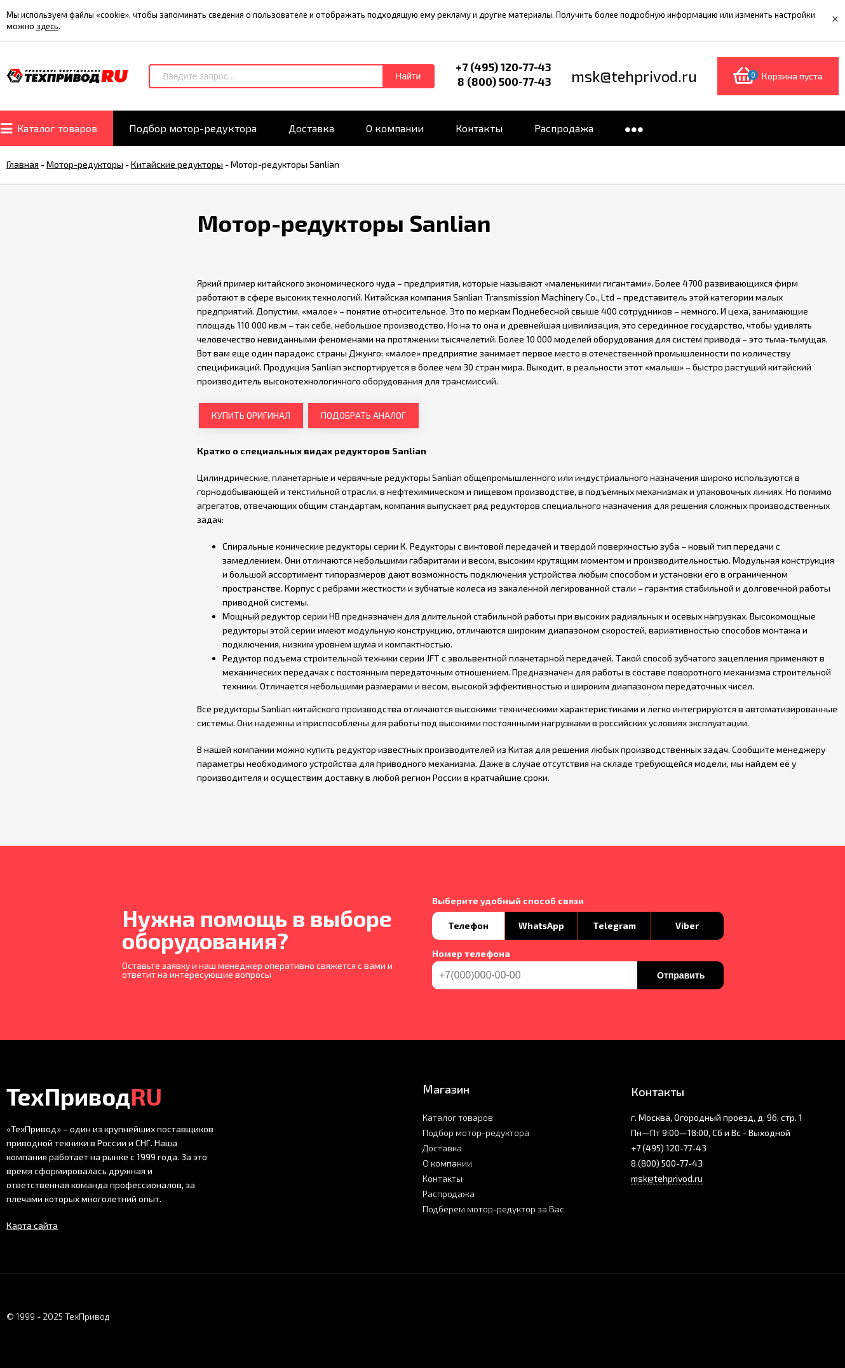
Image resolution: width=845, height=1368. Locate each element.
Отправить (681, 975)
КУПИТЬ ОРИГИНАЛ (251, 415)
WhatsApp (541, 925)
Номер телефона (471, 953)
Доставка (442, 1147)
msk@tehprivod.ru (667, 1178)
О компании (447, 1163)
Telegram (614, 925)
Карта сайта (32, 1225)
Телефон (468, 925)
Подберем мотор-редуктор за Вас (493, 1208)
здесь (47, 26)
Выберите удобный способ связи (508, 901)
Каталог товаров (457, 1117)
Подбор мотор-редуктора (475, 1132)
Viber (687, 925)
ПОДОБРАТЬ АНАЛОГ (363, 415)
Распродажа (448, 1193)
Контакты (442, 1178)
